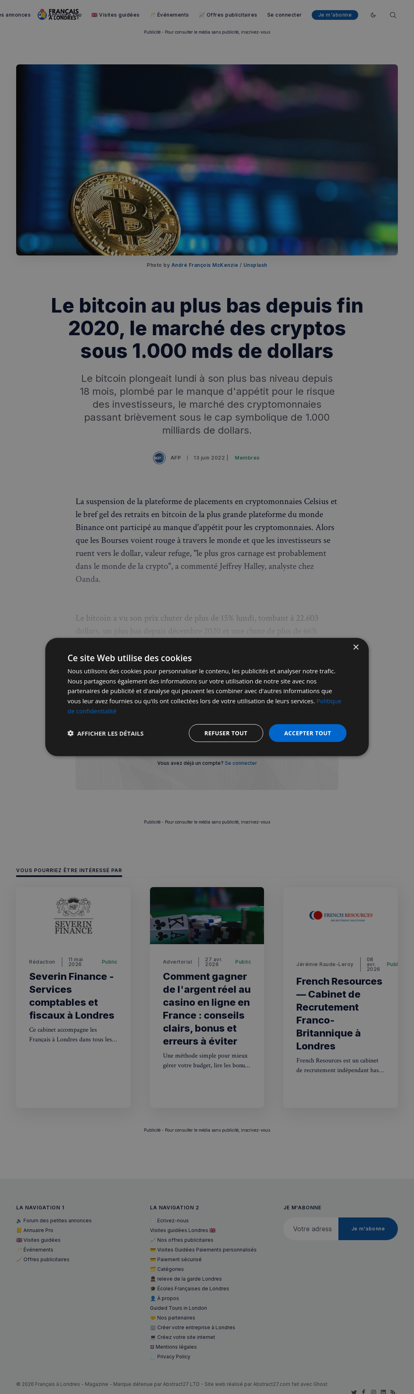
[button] (106, 733)
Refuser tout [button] (225, 732)
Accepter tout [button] (307, 732)
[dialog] (207, 697)
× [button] (356, 647)
